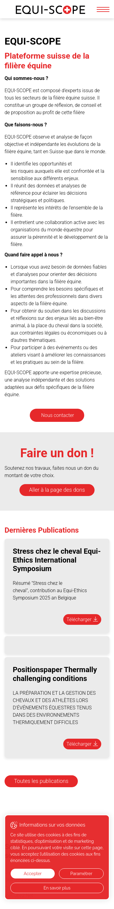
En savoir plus (57, 887)
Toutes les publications (41, 781)
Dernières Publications (42, 530)
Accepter (33, 873)
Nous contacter (57, 415)
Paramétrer (81, 873)
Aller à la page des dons (57, 490)
